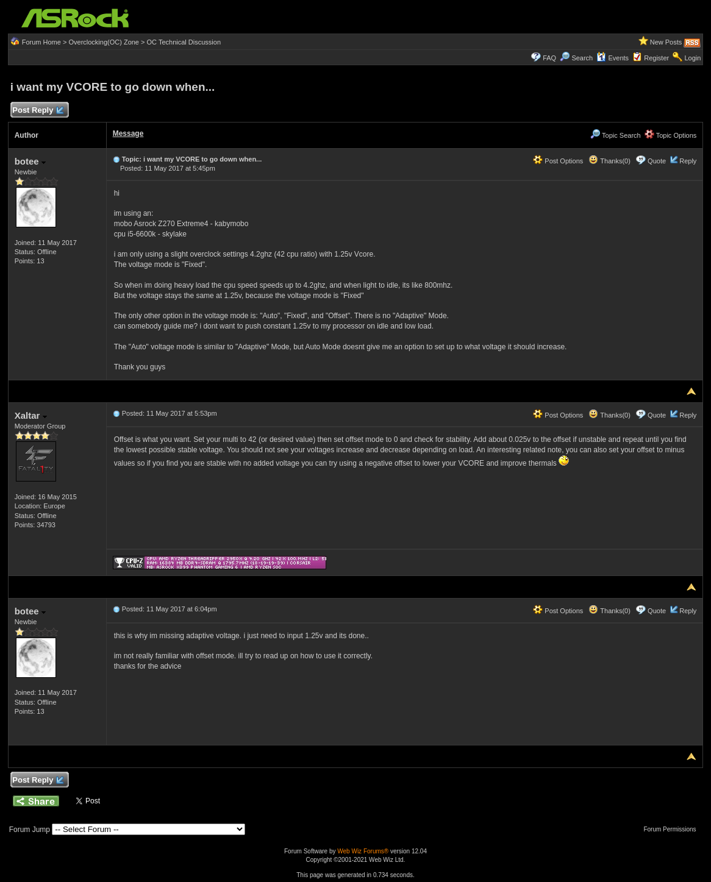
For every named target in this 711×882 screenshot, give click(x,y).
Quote (657, 161)
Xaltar (31, 415)
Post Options (558, 161)
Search (582, 58)
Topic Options (671, 135)
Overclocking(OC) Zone (103, 42)
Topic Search (615, 135)
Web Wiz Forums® (362, 851)
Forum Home (41, 42)
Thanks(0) (609, 161)
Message (128, 133)
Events (612, 58)
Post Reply (37, 110)
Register (656, 58)
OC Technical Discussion (184, 42)
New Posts (666, 42)
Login (692, 58)
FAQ (549, 58)
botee (30, 161)
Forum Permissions (672, 829)
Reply (687, 161)
